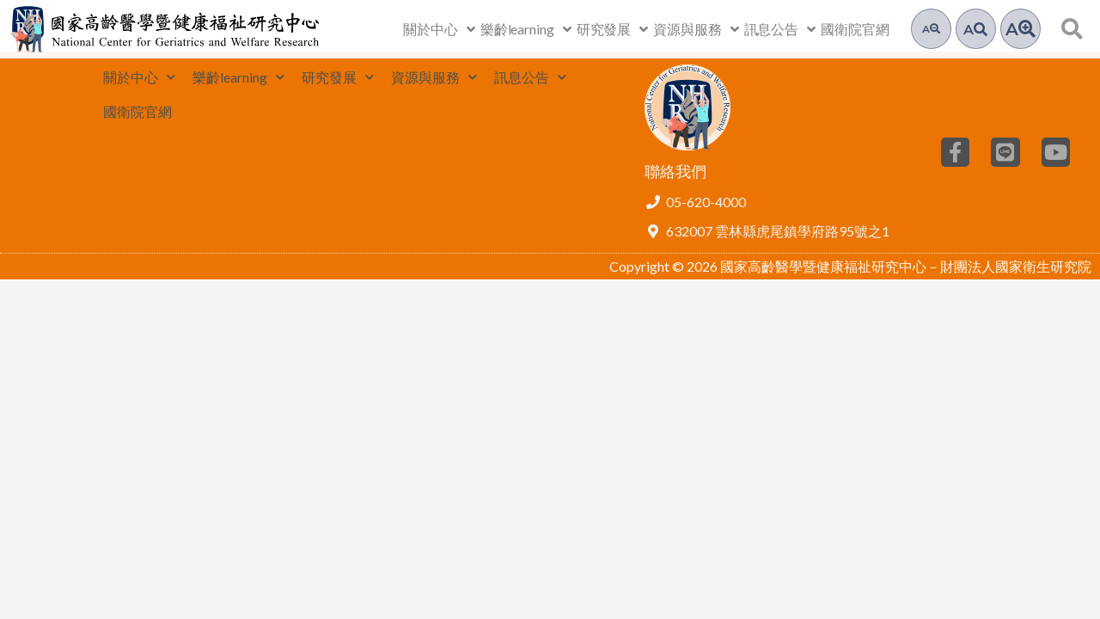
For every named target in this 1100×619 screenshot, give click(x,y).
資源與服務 (695, 29)
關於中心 (439, 29)
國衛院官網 (855, 29)
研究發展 (613, 29)
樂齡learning (525, 29)
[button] (1072, 28)
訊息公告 (780, 29)
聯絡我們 (675, 178)
